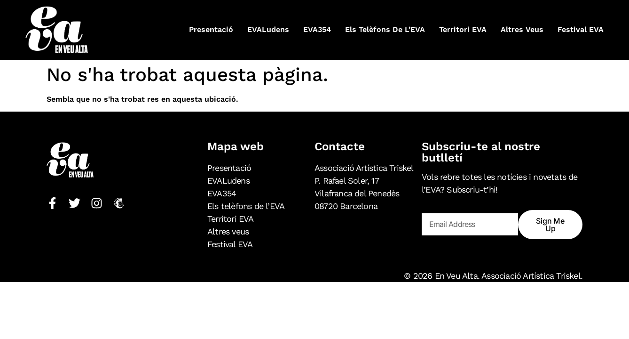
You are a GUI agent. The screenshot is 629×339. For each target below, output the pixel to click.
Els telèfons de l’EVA (385, 29)
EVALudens (268, 29)
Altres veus (522, 29)
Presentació (211, 29)
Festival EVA (581, 29)
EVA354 (317, 29)
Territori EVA (463, 29)
